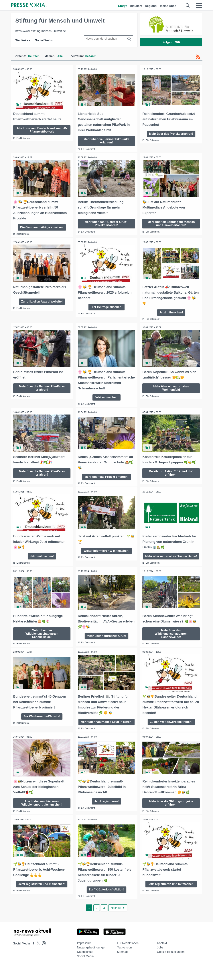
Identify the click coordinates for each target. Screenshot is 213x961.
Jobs (160, 943)
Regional (151, 5)
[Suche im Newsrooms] (108, 38)
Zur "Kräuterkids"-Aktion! (106, 885)
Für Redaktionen (128, 939)
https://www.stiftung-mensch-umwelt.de (40, 31)
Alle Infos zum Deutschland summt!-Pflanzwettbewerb (42, 129)
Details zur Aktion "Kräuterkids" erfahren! (171, 471)
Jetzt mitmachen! (171, 311)
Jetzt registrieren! (106, 797)
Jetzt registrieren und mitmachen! (42, 879)
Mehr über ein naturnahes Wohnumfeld (171, 386)
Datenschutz (85, 947)
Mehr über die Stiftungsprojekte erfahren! (171, 799)
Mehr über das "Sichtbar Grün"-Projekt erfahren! (106, 222)
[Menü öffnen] (199, 5)
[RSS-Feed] (198, 56)
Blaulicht (136, 5)
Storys (122, 5)
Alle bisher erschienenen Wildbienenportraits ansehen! (41, 799)
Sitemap (122, 947)
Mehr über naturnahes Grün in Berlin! (171, 553)
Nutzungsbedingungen (91, 943)
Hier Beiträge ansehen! (106, 305)
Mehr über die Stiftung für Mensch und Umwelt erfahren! (171, 222)
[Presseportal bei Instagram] (43, 938)
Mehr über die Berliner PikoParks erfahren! (106, 140)
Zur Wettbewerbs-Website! (41, 712)
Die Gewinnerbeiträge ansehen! (42, 226)
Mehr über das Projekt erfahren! (171, 133)
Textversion (124, 943)
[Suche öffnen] (188, 5)
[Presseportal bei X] (37, 939)
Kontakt (162, 939)
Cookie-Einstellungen (171, 947)
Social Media (85, 952)
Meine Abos (168, 5)
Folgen (171, 42)
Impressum (84, 939)
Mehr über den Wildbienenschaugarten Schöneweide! (41, 630)
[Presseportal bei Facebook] (33, 939)
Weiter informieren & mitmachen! (106, 548)
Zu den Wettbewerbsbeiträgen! (171, 718)
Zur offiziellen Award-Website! (42, 300)
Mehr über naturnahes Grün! (106, 632)
